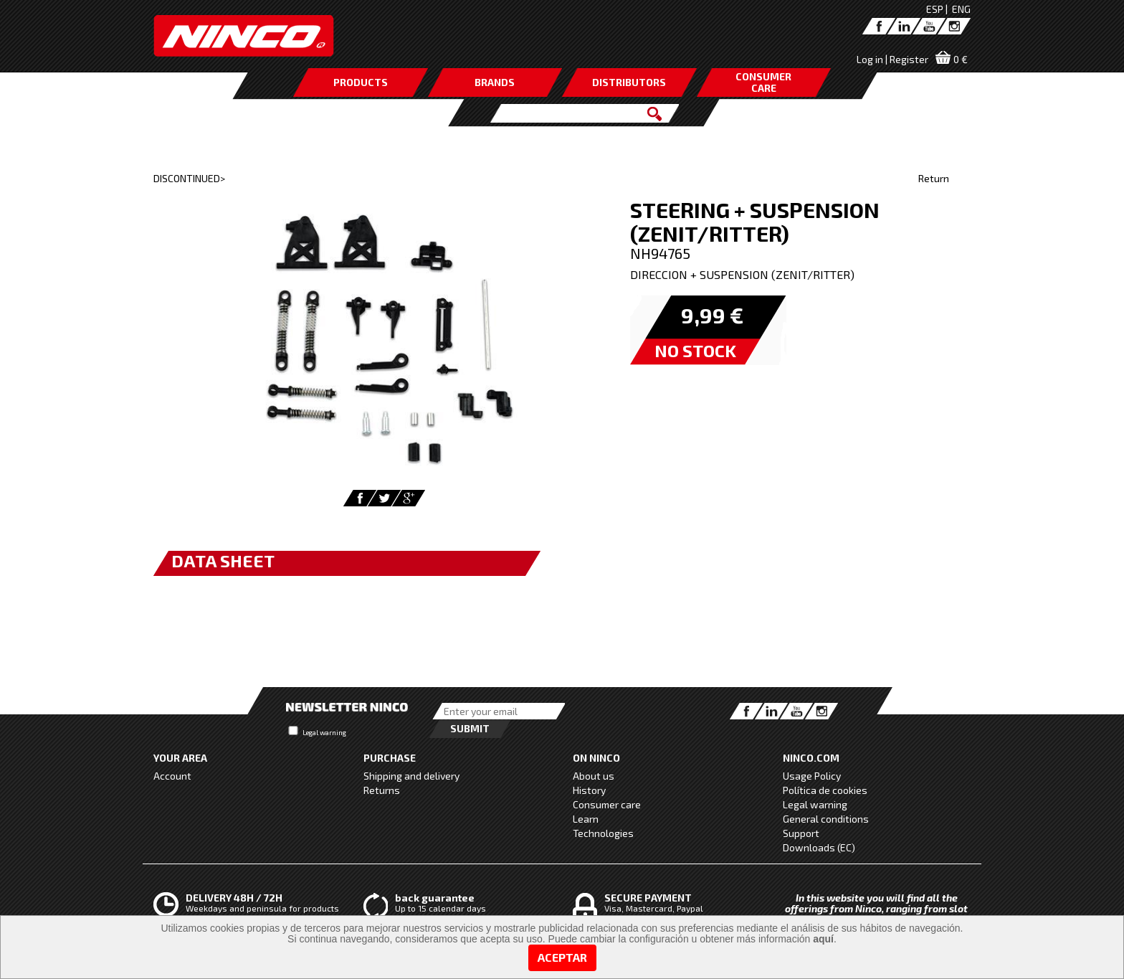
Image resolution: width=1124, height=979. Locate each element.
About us (593, 776)
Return (933, 178)
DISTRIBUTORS (629, 82)
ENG (961, 9)
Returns (381, 790)
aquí (823, 939)
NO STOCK (695, 350)
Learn (586, 819)
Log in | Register (892, 59)
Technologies (603, 833)
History (589, 790)
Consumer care (607, 804)
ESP (934, 9)
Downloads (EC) (819, 847)
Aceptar (562, 957)
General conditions (826, 819)
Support (801, 833)
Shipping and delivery (411, 776)
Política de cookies (825, 790)
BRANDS (495, 82)
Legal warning (324, 732)
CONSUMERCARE (763, 82)
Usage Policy (812, 776)
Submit (470, 728)
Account (172, 776)
